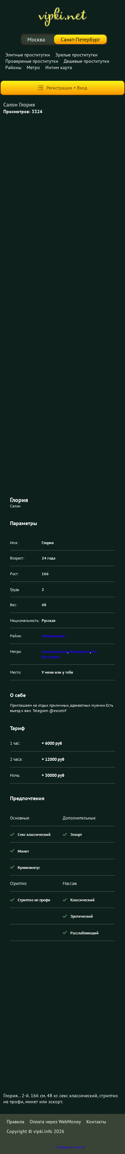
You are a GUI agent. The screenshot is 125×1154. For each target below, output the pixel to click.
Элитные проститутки (27, 55)
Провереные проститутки (31, 61)
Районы (13, 67)
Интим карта (58, 67)
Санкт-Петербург (80, 39)
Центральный (53, 635)
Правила (15, 1122)
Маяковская (79, 651)
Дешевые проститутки (86, 61)
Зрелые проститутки (76, 55)
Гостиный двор (54, 651)
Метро (33, 67)
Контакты (96, 1122)
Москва (36, 39)
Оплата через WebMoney (55, 1122)
